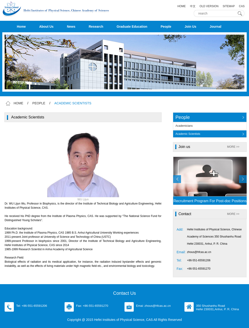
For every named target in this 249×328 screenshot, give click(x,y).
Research (96, 26)
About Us (46, 26)
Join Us (190, 26)
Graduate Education (132, 26)
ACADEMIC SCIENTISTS (72, 103)
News (71, 26)
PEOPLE (38, 103)
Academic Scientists (187, 133)
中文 (193, 6)
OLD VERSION (209, 6)
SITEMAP (229, 6)
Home (21, 26)
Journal (215, 26)
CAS (242, 6)
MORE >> (233, 146)
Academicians (184, 125)
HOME (182, 6)
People (166, 26)
